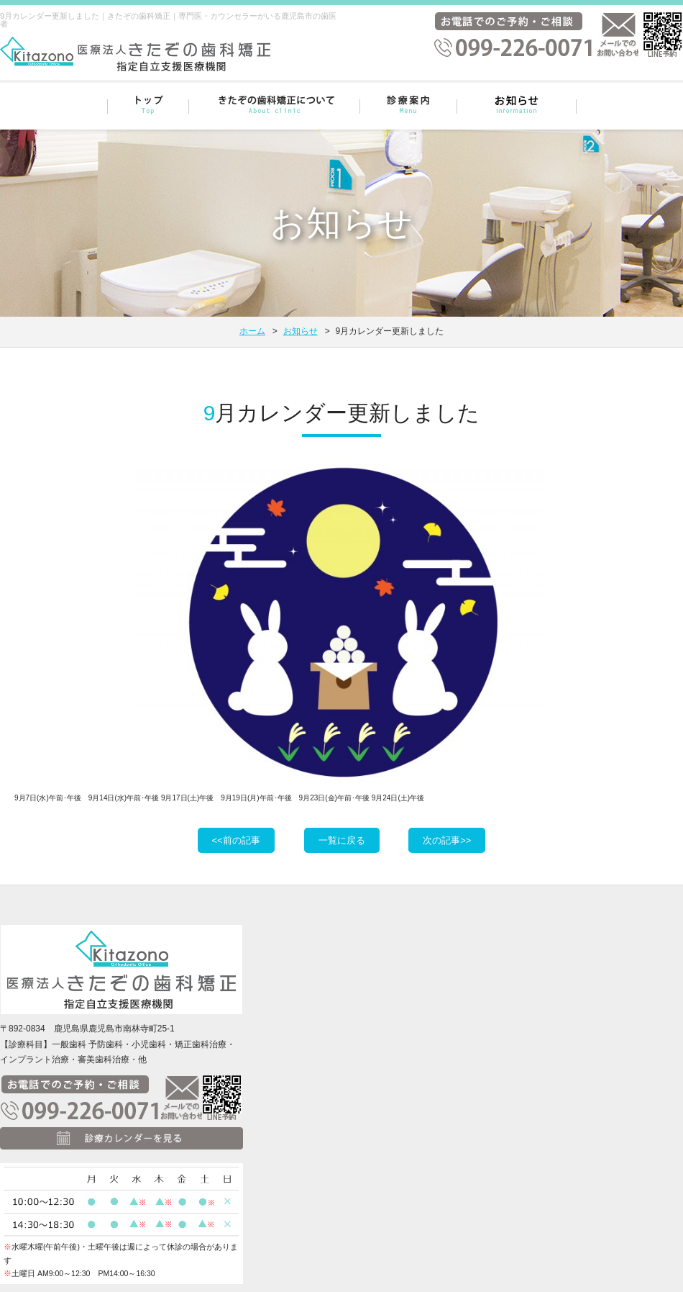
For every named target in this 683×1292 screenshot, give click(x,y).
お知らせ (300, 331)
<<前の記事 (236, 840)
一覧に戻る (341, 840)
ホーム (252, 331)
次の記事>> (447, 840)
